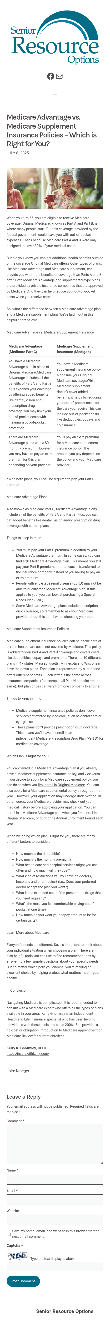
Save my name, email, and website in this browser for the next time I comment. (55, 1234)
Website (13, 1211)
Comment (16, 1121)
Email (12, 1190)
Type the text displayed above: (53, 1259)
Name (13, 1170)
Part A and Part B (80, 223)
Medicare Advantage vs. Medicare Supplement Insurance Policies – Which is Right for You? (51, 130)
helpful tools (23, 956)
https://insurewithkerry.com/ (28, 1053)
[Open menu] (55, 94)
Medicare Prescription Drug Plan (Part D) (67, 738)
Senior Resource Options (65, 1311)
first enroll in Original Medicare (61, 785)
